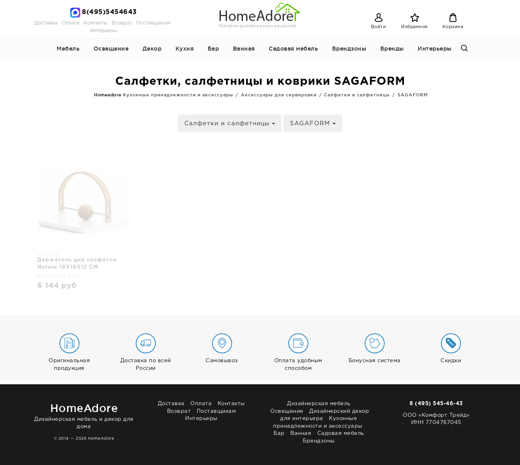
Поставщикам (153, 23)
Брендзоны (349, 48)
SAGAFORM (313, 123)
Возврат (122, 23)
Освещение (111, 48)
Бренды (392, 48)
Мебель (68, 48)
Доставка (45, 23)
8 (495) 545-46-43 (436, 404)
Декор (152, 48)
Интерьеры (103, 31)
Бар (213, 48)
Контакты (95, 23)
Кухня (184, 48)
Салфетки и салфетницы (229, 123)
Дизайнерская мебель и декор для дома (84, 414)
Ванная (244, 48)
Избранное (414, 27)
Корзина (453, 27)
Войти (378, 27)
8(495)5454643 (109, 12)
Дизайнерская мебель (319, 404)
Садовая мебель (293, 48)
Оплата (71, 23)
